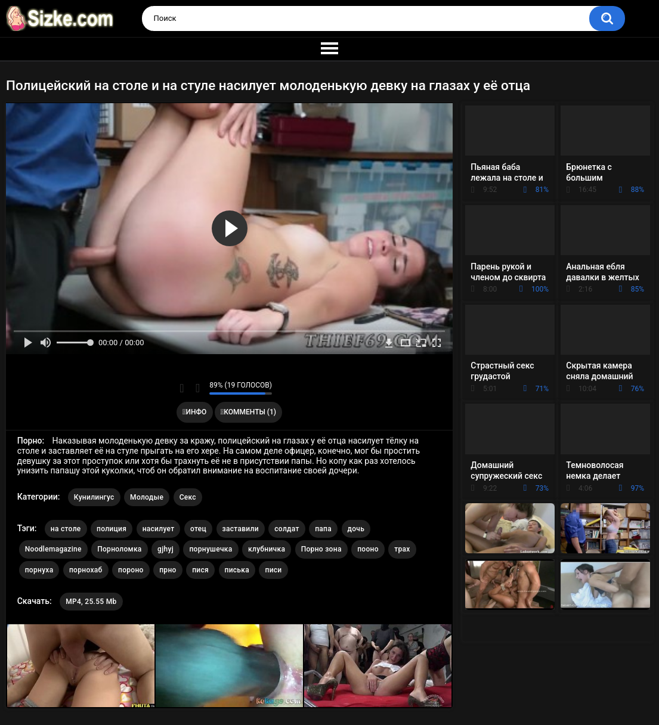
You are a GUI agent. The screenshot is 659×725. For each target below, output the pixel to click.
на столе (66, 529)
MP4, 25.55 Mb (91, 601)
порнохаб (86, 570)
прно (167, 570)
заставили (240, 529)
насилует (159, 529)
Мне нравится (181, 388)
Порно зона (321, 549)
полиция (111, 529)
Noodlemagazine (53, 549)
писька (237, 570)
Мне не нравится (197, 388)
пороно (131, 570)
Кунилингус (94, 497)
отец (198, 529)
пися (200, 570)
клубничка (266, 549)
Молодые (146, 497)
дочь (356, 529)
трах (402, 549)
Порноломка (119, 549)
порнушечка (210, 549)
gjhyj (165, 549)
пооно (368, 549)
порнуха (39, 570)
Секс (188, 497)
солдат (286, 529)
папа (323, 529)
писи (273, 570)
